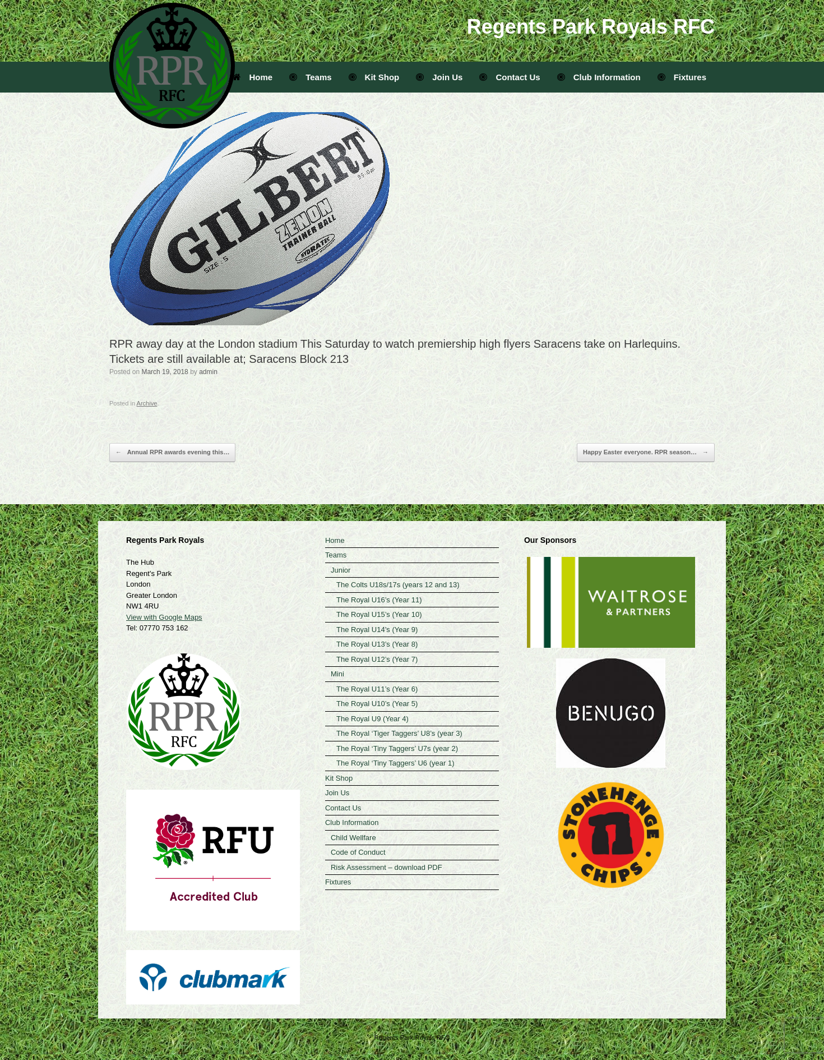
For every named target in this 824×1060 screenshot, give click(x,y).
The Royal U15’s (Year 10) (379, 614)
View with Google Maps (164, 617)
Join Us (439, 77)
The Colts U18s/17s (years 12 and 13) (398, 584)
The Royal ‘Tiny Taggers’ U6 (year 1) (395, 763)
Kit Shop (374, 77)
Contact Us (509, 77)
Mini (337, 674)
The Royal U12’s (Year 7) (377, 659)
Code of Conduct (358, 852)
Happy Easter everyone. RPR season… (646, 452)
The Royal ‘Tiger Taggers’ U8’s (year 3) (399, 733)
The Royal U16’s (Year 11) (379, 600)
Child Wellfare (353, 837)
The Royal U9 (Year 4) (372, 719)
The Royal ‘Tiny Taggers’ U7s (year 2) (397, 748)
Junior (340, 570)
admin (208, 372)
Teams (310, 77)
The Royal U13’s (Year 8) (377, 644)
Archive (147, 403)
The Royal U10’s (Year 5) (377, 703)
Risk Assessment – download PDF (386, 867)
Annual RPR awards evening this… (172, 452)
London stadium (257, 344)
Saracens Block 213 (299, 359)
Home (253, 77)
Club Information (599, 77)
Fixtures (682, 77)
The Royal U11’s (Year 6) (377, 689)
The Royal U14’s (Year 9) (377, 629)
